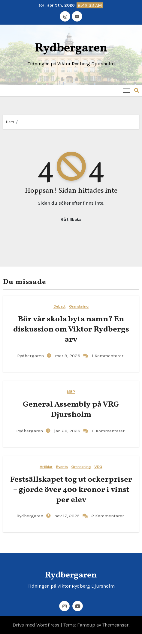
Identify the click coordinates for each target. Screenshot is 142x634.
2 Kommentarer (107, 516)
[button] (136, 90)
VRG (98, 467)
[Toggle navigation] (126, 90)
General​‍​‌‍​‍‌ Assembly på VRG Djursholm (71, 409)
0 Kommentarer (108, 431)
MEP (71, 392)
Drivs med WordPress (37, 625)
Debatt (59, 306)
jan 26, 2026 (66, 431)
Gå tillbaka (71, 219)
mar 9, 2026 (67, 355)
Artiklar (46, 467)
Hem (10, 122)
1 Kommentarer (107, 355)
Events (62, 467)
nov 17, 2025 (66, 516)
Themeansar (115, 625)
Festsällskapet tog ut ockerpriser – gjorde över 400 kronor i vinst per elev (71, 489)
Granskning (79, 306)
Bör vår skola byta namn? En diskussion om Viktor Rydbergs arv (71, 329)
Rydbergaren (71, 48)
